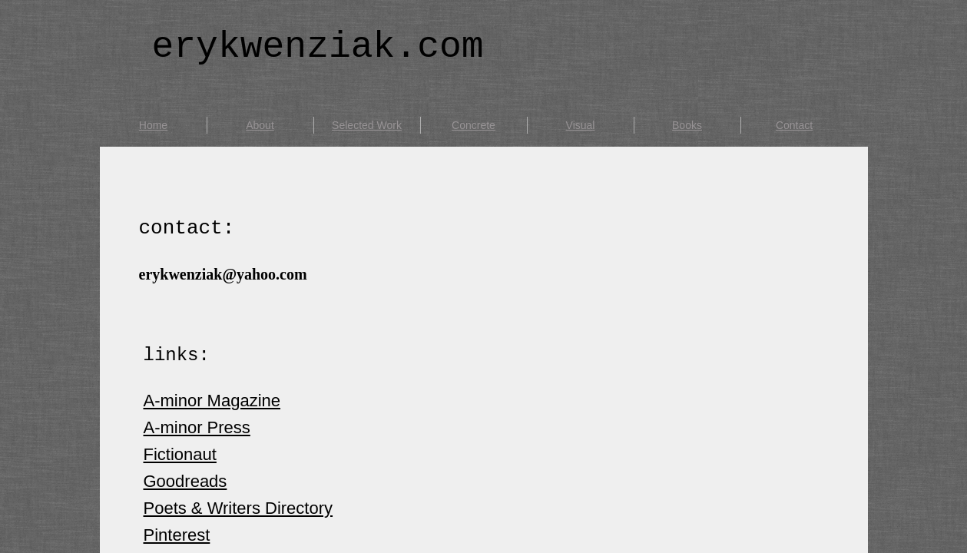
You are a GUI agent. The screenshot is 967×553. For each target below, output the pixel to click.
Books (687, 125)
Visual (580, 125)
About (260, 125)
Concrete (473, 125)
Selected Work (367, 125)
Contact (794, 125)
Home (153, 125)
